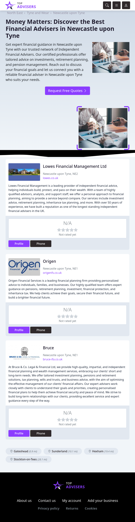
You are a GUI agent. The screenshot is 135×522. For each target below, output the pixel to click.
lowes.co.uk (50, 178)
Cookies (91, 508)
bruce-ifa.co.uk (52, 359)
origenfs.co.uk (52, 273)
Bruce (48, 348)
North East (15, 13)
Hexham (101, 451)
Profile (19, 244)
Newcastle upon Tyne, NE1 (60, 268)
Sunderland (63, 451)
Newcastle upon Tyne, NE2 (60, 174)
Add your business (103, 500)
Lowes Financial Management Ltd (75, 166)
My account (71, 500)
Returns (72, 508)
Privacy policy (48, 508)
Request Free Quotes (67, 90)
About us (24, 500)
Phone (41, 244)
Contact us (47, 500)
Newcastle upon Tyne (69, 13)
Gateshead (23, 451)
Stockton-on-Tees (28, 459)
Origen (49, 261)
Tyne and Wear (38, 13)
